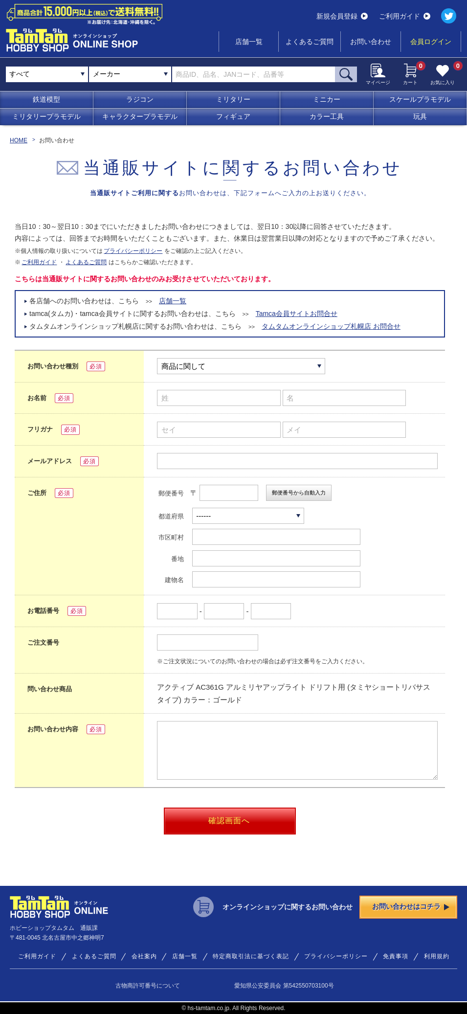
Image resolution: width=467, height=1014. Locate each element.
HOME (18, 140)
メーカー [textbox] (106, 74)
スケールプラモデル (420, 99)
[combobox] (130, 74)
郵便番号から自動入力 (299, 493)
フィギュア (233, 116)
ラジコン (140, 99)
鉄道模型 (46, 99)
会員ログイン (430, 41)
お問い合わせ (370, 41)
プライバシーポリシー (133, 251)
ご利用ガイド (404, 16)
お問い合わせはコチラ (410, 906)
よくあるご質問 (310, 41)
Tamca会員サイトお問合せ (296, 313)
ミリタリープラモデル (46, 116)
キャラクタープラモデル (140, 116)
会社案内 (144, 956)
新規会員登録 (342, 16)
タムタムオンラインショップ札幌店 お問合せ (331, 326)
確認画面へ (229, 820)
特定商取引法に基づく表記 (251, 956)
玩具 (420, 116)
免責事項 (395, 956)
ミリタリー (233, 99)
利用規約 (436, 956)
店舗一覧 (249, 41)
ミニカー (326, 99)
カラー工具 (327, 116)
